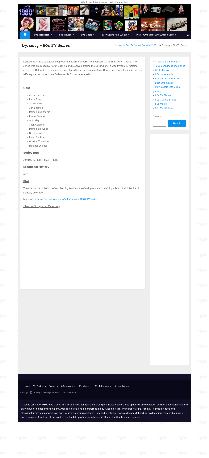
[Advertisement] (169, 181)
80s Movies (66, 34)
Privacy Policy (69, 392)
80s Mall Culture (164, 108)
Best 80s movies (164, 82)
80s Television (43, 34)
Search (157, 116)
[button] (188, 34)
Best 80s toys (162, 70)
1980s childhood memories (170, 65)
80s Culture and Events (115, 34)
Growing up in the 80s (167, 61)
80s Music (88, 34)
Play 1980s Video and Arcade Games (156, 34)
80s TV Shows (163, 95)
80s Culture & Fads (165, 99)
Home (119, 45)
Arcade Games (121, 386)
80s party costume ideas (169, 78)
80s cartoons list (164, 74)
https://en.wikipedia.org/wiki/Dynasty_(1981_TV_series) (67, 199)
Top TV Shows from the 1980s (142, 45)
